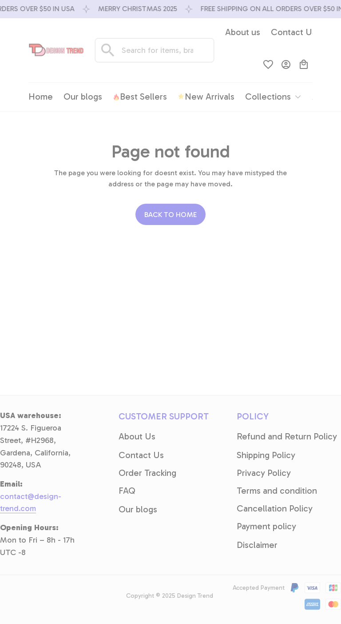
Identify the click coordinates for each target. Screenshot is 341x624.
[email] (38, 503)
